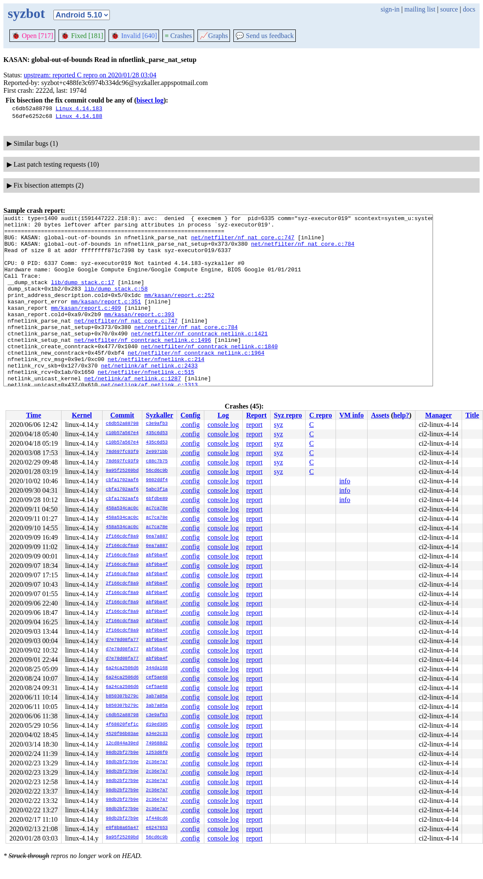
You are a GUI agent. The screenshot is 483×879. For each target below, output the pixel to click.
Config (190, 415)
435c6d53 (157, 433)
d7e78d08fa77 (122, 640)
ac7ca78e (157, 509)
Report (256, 415)
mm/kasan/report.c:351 (106, 319)
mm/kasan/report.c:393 (139, 334)
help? (401, 415)
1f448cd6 (157, 819)
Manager (438, 415)
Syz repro (288, 415)
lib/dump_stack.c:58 (115, 304)
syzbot (26, 13)
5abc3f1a (157, 490)
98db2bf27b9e (122, 753)
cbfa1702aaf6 (122, 480)
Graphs (214, 35)
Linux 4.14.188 (79, 116)
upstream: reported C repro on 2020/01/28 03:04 (90, 75)
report (254, 424)
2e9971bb (157, 452)
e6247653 (157, 828)
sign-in (389, 9)
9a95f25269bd (122, 471)
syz (278, 424)
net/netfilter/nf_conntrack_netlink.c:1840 (209, 373)
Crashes (178, 35)
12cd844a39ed (122, 744)
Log (223, 415)
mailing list (419, 9)
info (344, 481)
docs (469, 9)
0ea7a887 (157, 537)
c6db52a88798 (122, 424)
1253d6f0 (157, 753)
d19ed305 (157, 725)
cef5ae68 (157, 678)
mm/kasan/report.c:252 (179, 311)
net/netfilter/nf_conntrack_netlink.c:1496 (142, 365)
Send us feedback (265, 35)
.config (190, 424)
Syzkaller (159, 415)
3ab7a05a (157, 697)
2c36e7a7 (157, 762)
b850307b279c (122, 697)
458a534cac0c (122, 509)
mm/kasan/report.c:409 (86, 327)
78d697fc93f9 (122, 452)
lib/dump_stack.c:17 (82, 296)
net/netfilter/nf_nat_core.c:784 (302, 250)
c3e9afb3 (157, 424)
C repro (320, 415)
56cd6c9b (157, 471)
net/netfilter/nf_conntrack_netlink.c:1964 (196, 381)
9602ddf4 (157, 480)
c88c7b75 (157, 461)
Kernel (82, 415)
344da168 (157, 668)
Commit (122, 415)
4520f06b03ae (122, 734)
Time (33, 415)
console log (223, 424)
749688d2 (157, 744)
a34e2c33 (157, 734)
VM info (351, 415)
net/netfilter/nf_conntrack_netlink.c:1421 (199, 358)
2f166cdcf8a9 (122, 537)
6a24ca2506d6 (122, 668)
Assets (380, 415)
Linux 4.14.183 (79, 108)
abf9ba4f (157, 556)
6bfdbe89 (157, 499)
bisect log (150, 100)
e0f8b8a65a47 (122, 828)
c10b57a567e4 (122, 433)
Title (472, 415)
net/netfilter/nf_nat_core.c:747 (243, 242)
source (449, 9)
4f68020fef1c (122, 725)
